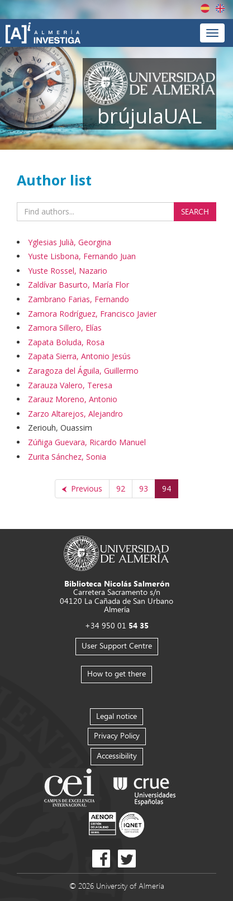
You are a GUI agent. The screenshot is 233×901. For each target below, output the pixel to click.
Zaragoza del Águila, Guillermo (83, 370)
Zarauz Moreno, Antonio (72, 399)
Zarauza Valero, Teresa (70, 385)
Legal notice (116, 716)
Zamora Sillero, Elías (65, 327)
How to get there (116, 673)
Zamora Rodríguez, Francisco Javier (92, 313)
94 (166, 488)
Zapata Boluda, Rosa (66, 342)
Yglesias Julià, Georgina (69, 242)
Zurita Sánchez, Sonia (67, 456)
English (220, 8)
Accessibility (117, 755)
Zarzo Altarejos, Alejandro (75, 413)
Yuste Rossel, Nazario (67, 270)
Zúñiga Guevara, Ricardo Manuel (87, 442)
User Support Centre (117, 645)
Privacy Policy (117, 735)
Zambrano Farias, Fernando (78, 299)
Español (205, 8)
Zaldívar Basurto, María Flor (78, 284)
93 (143, 488)
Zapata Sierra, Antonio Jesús (79, 356)
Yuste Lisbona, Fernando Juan (82, 256)
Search (195, 211)
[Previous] (82, 488)
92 (120, 488)
